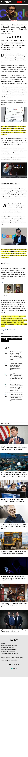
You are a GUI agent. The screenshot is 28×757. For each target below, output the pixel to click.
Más (15, 402)
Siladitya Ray (3, 40)
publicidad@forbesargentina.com (11, 705)
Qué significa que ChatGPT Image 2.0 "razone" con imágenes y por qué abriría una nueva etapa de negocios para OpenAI (14, 507)
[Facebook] (10, 724)
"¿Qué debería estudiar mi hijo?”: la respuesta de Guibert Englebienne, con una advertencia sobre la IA (16, 431)
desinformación (11, 372)
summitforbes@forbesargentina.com (10, 709)
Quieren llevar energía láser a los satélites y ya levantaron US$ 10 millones (13, 690)
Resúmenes (5, 376)
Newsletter (8, 717)
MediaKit (2, 717)
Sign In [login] (25, 1)
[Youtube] (16, 724)
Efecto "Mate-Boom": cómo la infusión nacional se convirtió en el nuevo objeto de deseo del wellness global (16, 441)
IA (8, 374)
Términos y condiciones (10, 718)
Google (3, 374)
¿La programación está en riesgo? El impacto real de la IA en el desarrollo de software (14, 560)
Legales (17, 718)
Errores (19, 372)
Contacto (12, 717)
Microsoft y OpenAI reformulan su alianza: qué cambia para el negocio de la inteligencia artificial (14, 586)
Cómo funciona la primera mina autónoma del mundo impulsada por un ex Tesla (13, 611)
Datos (3, 372)
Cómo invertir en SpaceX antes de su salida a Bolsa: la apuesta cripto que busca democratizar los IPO (16, 451)
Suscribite (19, 1)
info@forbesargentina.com (9, 707)
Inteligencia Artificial (16, 374)
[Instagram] (14, 724)
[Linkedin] (18, 724)
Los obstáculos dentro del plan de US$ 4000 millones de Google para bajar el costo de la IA (14, 664)
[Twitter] (12, 724)
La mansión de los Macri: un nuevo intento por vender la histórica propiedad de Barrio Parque (16, 420)
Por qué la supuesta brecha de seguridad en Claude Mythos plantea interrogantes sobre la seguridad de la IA (13, 637)
